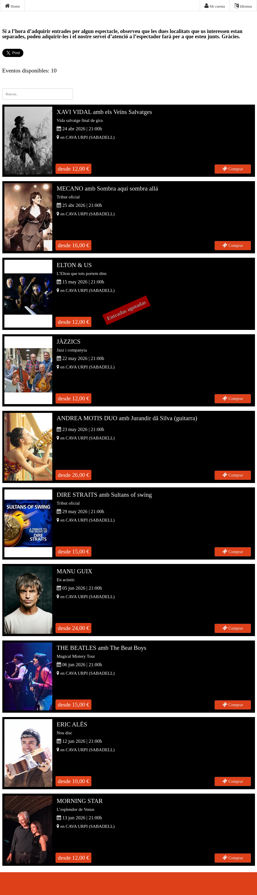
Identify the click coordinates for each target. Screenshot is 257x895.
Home (12, 5)
